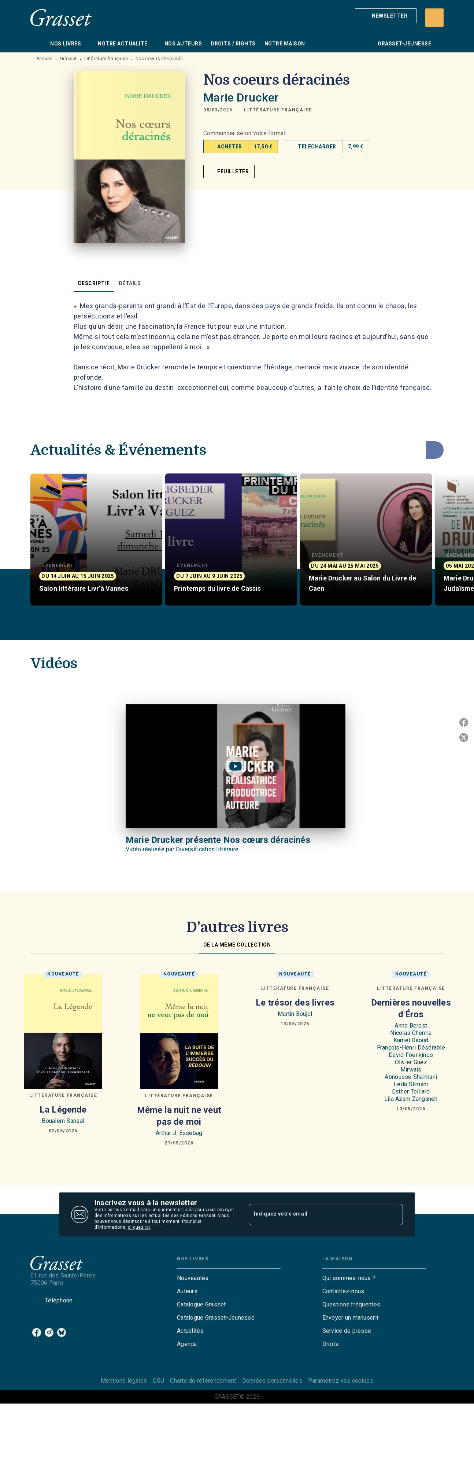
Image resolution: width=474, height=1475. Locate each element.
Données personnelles (272, 1380)
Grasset (68, 58)
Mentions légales (124, 1380)
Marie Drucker (241, 97)
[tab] (38, 43)
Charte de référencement (203, 1380)
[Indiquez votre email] (317, 1214)
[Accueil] (61, 17)
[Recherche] (434, 17)
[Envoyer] (394, 1214)
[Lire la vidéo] (235, 766)
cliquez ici (139, 1227)
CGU (158, 1380)
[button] (385, 15)
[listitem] (36, 1332)
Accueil (44, 58)
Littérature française (106, 58)
